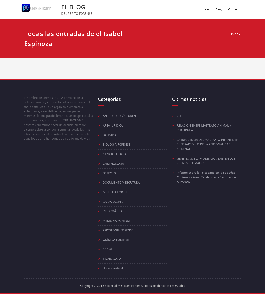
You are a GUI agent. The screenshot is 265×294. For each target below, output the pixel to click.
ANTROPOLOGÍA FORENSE (121, 116)
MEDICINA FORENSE (116, 221)
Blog (219, 9)
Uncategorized (113, 269)
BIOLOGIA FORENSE (116, 145)
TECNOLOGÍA (112, 259)
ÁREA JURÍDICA (113, 126)
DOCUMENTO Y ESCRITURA (121, 183)
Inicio (205, 9)
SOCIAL (108, 250)
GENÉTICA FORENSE (116, 192)
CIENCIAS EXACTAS (115, 154)
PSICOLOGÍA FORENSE (118, 230)
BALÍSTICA (110, 135)
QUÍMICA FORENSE (116, 240)
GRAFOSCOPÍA (113, 202)
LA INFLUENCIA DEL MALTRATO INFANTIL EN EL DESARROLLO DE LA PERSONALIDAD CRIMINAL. (207, 144)
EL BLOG (73, 7)
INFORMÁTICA (112, 211)
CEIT (180, 116)
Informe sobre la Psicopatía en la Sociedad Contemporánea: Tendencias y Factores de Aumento (206, 177)
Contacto (234, 9)
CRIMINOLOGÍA (113, 164)
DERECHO (109, 173)
